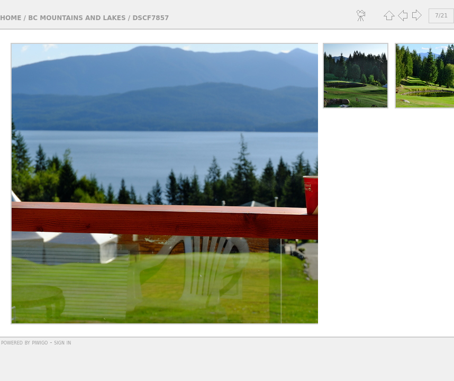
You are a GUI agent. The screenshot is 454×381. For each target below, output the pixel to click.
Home (10, 18)
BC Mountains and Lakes (76, 18)
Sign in (62, 342)
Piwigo (40, 342)
